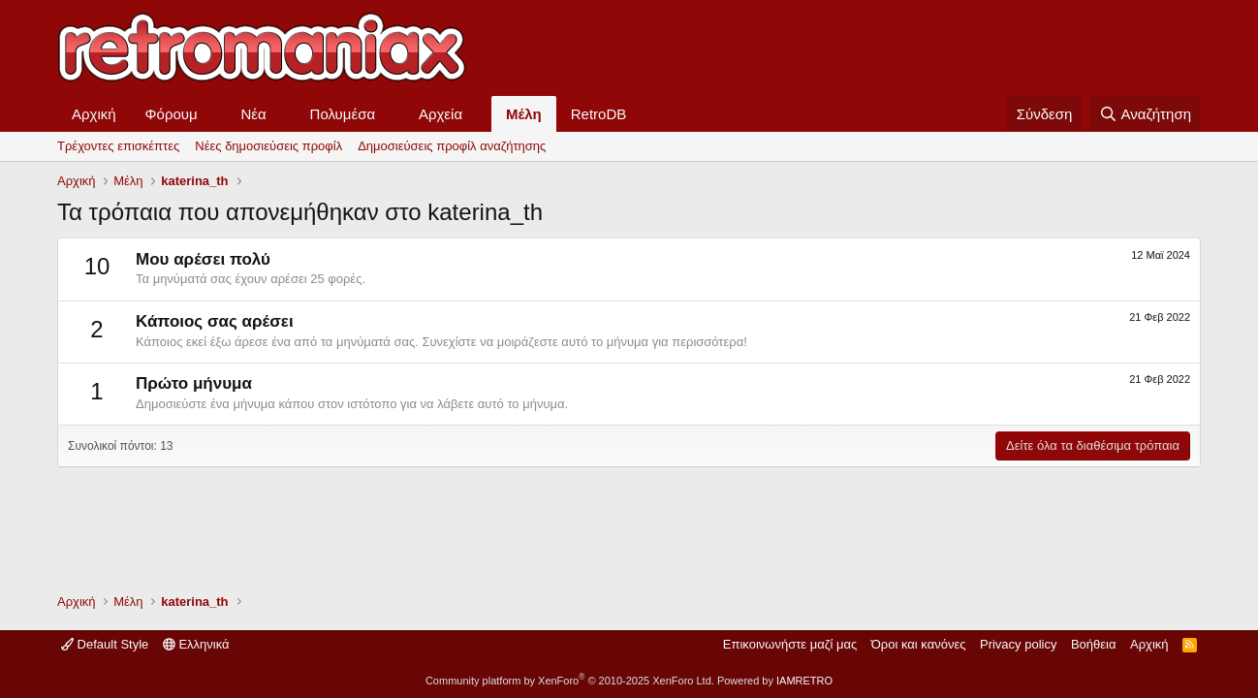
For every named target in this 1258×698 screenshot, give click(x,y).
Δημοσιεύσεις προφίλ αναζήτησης (452, 146)
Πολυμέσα (343, 114)
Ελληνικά (196, 644)
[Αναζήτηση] (1145, 114)
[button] (213, 114)
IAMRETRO (804, 680)
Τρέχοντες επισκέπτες (118, 146)
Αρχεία (440, 114)
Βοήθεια (1093, 644)
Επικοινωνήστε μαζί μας (790, 644)
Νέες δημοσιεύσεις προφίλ (268, 146)
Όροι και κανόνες (918, 644)
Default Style (104, 644)
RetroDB (599, 114)
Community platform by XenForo (569, 680)
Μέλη (524, 114)
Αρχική (94, 114)
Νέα (254, 114)
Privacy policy (1018, 644)
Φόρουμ (171, 114)
